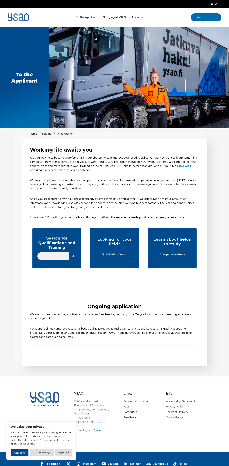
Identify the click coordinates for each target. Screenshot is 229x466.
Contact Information (136, 401)
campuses (184, 165)
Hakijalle (46, 133)
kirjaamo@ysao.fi (93, 430)
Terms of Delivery (177, 412)
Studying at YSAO (114, 17)
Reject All (44, 452)
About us (137, 17)
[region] (41, 441)
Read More (29, 444)
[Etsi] (72, 256)
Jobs (126, 406)
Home (33, 133)
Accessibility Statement (180, 401)
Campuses (130, 412)
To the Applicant (86, 17)
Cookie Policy (174, 417)
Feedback (130, 417)
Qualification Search (114, 254)
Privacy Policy (175, 406)
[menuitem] (215, 4)
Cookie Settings (23, 452)
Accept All (63, 452)
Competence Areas (172, 254)
